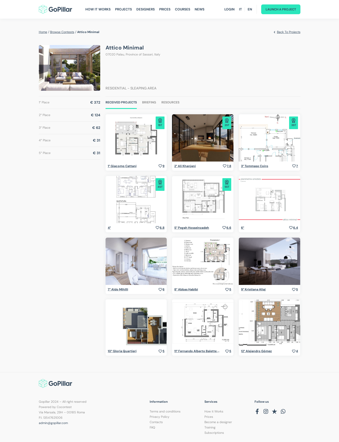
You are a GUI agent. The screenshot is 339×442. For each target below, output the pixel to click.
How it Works (213, 411)
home (43, 32)
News (199, 9)
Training (210, 427)
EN (250, 9)
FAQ (152, 427)
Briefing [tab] (149, 102)
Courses (182, 9)
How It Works (98, 9)
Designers (145, 9)
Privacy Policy (159, 417)
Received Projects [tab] (121, 102)
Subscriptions (214, 433)
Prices (164, 9)
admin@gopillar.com (53, 423)
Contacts (156, 422)
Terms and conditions (165, 411)
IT (240, 9)
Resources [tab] (170, 102)
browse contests (62, 32)
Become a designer (218, 422)
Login (229, 9)
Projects (123, 9)
